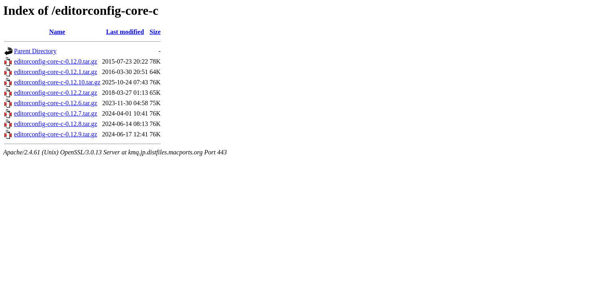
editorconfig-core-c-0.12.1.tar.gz (55, 71)
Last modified (125, 31)
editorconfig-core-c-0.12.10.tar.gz (57, 82)
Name (57, 31)
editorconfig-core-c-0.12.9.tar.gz (55, 134)
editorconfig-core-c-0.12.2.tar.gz (55, 92)
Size (155, 31)
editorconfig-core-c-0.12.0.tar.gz (55, 61)
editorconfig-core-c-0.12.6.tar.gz (55, 103)
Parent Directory (35, 51)
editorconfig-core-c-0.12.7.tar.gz (55, 113)
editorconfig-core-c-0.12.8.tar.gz (55, 123)
